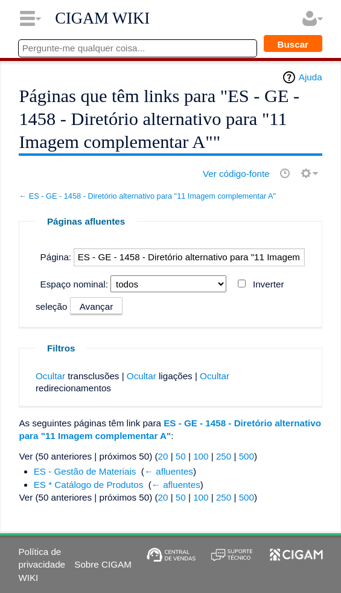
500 (246, 456)
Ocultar (50, 376)
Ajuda (310, 77)
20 (163, 456)
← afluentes (168, 471)
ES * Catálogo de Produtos (89, 484)
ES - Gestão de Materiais (85, 471)
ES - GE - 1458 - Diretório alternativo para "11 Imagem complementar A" (152, 195)
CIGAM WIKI (102, 18)
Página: (56, 257)
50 (181, 456)
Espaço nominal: (74, 284)
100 (200, 456)
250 (223, 456)
